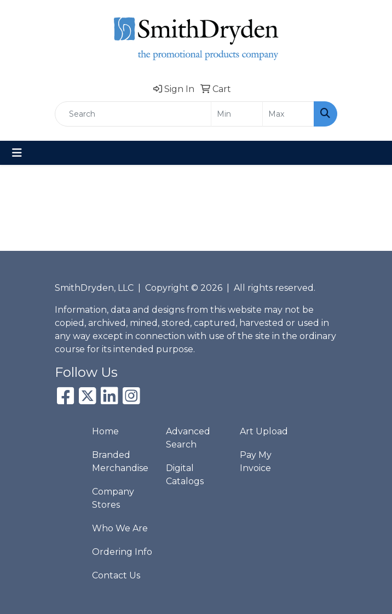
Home (105, 431)
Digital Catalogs (185, 474)
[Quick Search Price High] (288, 114)
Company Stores (113, 498)
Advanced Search (188, 438)
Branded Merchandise (120, 461)
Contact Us (116, 575)
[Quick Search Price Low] (237, 114)
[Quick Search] (133, 114)
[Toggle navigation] (16, 152)
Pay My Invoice (256, 461)
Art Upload (264, 431)
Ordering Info (122, 552)
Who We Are (120, 528)
